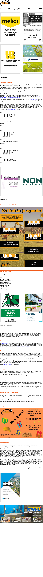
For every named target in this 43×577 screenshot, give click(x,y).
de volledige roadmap (34, 99)
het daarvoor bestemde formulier (23, 346)
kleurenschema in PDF (11, 109)
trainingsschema (5, 343)
